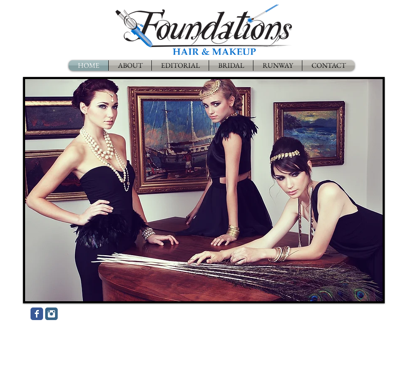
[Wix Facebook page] (37, 314)
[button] (204, 190)
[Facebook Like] (112, 316)
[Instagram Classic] (51, 314)
